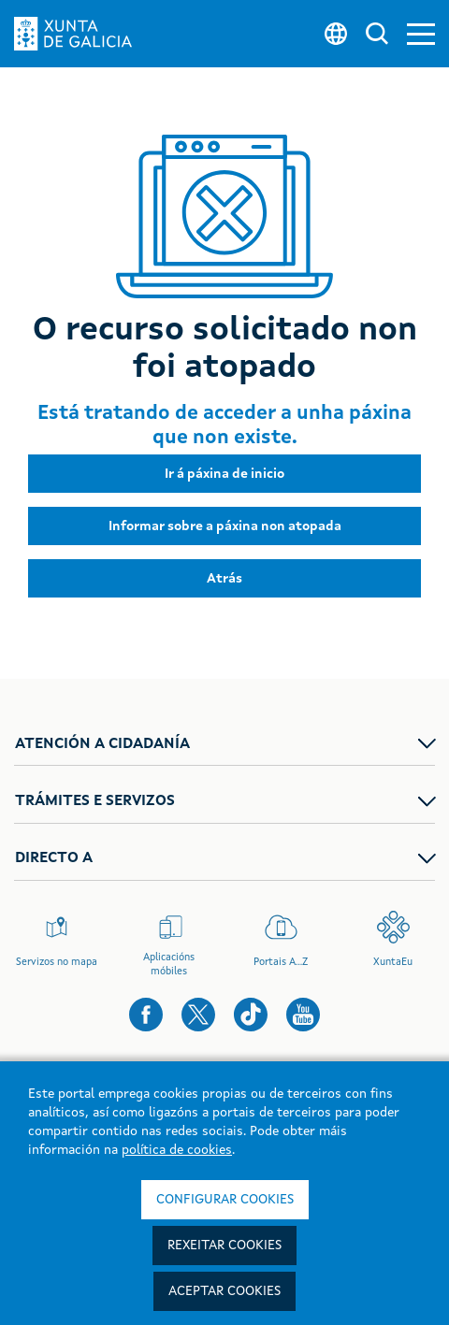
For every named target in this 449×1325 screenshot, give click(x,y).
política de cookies (177, 1150)
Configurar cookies (225, 1199)
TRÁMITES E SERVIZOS (95, 801)
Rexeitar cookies (224, 1245)
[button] (421, 34)
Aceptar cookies (224, 1291)
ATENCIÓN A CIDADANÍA (102, 744)
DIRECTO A (54, 858)
